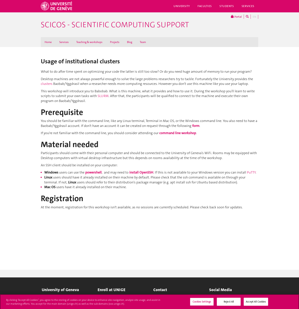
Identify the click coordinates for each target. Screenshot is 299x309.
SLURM (103, 96)
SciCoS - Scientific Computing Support (115, 25)
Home (48, 42)
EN (254, 17)
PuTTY (251, 172)
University (182, 6)
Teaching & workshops (89, 42)
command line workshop (177, 133)
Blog (129, 42)
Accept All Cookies (256, 302)
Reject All (229, 302)
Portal (236, 17)
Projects (114, 42)
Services (248, 6)
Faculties (205, 6)
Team (143, 42)
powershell (93, 172)
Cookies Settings (202, 302)
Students (226, 6)
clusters (46, 83)
